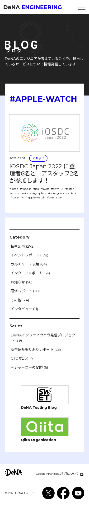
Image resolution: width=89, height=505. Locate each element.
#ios (36, 189)
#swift (45, 189)
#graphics (39, 193)
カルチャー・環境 (29, 264)
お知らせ (38, 158)
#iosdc (13, 189)
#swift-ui (57, 189)
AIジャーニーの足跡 (29, 367)
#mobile (25, 189)
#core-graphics (58, 193)
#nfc (74, 193)
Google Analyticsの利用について (57, 473)
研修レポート (25, 291)
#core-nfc (17, 197)
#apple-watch (35, 197)
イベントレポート (29, 255)
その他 (20, 300)
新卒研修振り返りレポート (36, 349)
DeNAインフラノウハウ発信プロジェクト (43, 338)
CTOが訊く (23, 358)
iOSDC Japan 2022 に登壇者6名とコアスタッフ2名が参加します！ (44, 173)
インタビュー (24, 309)
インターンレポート (30, 273)
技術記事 (23, 246)
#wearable (54, 197)
